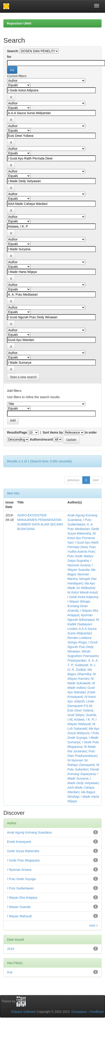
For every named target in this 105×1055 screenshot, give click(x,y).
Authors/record (41, 439)
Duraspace (79, 1011)
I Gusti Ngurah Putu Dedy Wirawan (83, 646)
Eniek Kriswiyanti (19, 842)
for (9, 57)
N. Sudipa (78, 669)
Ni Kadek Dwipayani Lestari (83, 624)
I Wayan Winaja (79, 601)
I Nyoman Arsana (19, 869)
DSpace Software (23, 1011)
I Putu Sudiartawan (20, 888)
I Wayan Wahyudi (19, 916)
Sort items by (53, 432)
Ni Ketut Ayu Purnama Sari (82, 538)
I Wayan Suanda (18, 907)
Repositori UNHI (19, 23)
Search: (13, 51)
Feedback (97, 1011)
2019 (10, 949)
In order (91, 432)
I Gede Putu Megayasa (23, 860)
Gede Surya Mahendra (23, 851)
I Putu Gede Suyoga (21, 879)
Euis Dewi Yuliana (80, 710)
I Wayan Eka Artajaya (22, 897)
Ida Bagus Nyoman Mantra (81, 574)
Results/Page (17, 432)
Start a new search (23, 377)
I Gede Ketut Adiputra (83, 597)
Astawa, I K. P (84, 719)
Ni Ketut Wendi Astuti (83, 592)
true (9, 972)
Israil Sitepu (76, 715)
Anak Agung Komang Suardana (29, 832)
